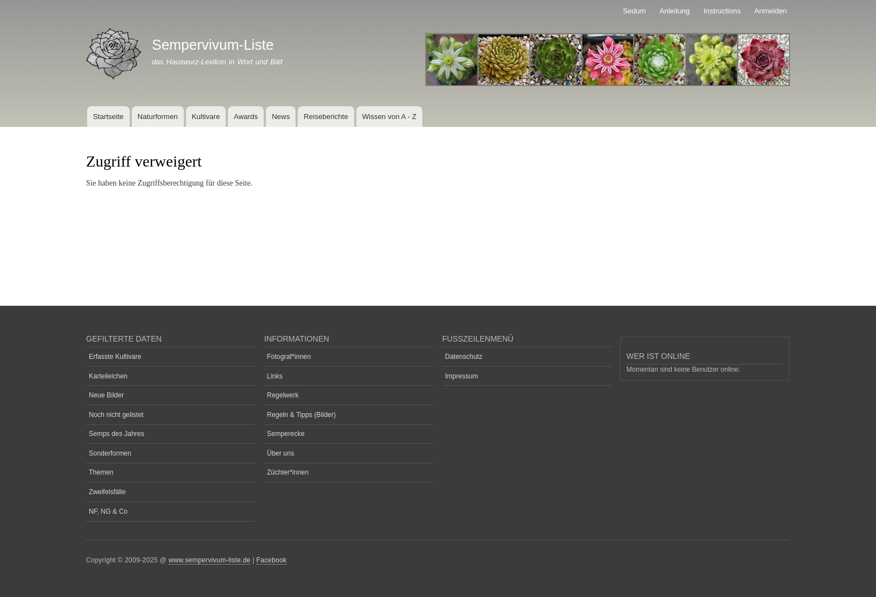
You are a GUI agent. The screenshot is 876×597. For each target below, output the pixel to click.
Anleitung (675, 11)
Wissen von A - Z (389, 116)
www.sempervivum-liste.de (210, 560)
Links (275, 376)
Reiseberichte (326, 116)
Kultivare (206, 116)
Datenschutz (464, 357)
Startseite (108, 116)
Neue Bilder (106, 395)
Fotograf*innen (289, 357)
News (281, 116)
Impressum (461, 376)
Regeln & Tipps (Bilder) (301, 415)
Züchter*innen (288, 472)
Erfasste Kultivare (115, 357)
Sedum (634, 11)
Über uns (280, 453)
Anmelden (770, 11)
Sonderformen (110, 453)
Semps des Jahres (116, 434)
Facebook (271, 560)
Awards (246, 116)
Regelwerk (283, 395)
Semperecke (285, 434)
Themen (101, 472)
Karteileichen (108, 376)
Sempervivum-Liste (213, 45)
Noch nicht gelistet (116, 415)
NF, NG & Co (108, 511)
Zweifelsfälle (107, 492)
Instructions (721, 11)
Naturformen (157, 116)
